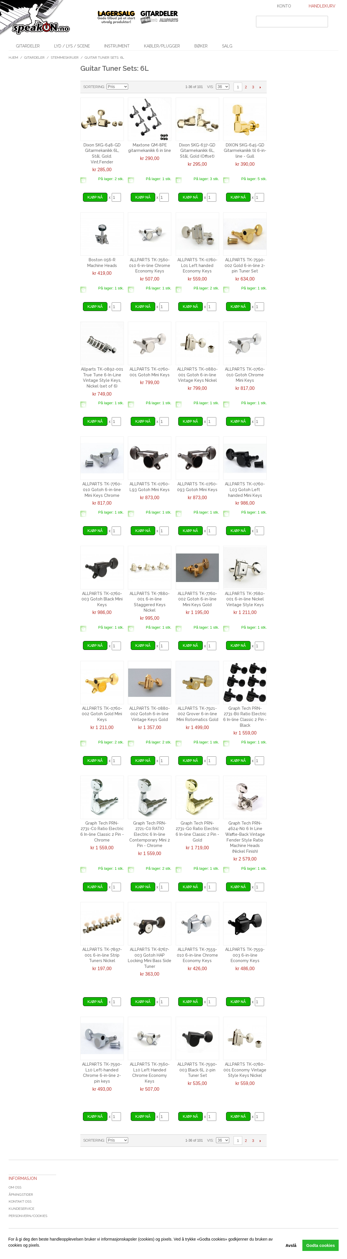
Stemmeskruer (65, 58)
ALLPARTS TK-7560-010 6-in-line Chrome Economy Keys (149, 265)
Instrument (117, 46)
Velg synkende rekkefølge (133, 87)
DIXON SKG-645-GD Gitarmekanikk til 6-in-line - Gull (245, 151)
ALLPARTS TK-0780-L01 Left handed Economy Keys (197, 265)
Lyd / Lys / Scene (72, 46)
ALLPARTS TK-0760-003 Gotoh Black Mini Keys (102, 599)
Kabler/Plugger (162, 46)
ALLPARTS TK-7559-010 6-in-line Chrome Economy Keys (197, 955)
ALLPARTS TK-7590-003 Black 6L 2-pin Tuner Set (197, 1070)
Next (260, 87)
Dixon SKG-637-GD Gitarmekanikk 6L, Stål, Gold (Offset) (197, 151)
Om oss (15, 1187)
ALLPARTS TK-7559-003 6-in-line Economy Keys (245, 955)
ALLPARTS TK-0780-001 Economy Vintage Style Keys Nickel (244, 1070)
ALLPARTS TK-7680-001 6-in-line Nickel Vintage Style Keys (245, 599)
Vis (210, 87)
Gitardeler (28, 46)
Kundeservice (21, 1209)
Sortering (93, 87)
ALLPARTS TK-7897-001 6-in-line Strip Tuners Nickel (102, 955)
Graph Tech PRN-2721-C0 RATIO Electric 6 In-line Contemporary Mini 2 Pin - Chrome (149, 834)
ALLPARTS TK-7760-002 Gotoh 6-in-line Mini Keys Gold (197, 599)
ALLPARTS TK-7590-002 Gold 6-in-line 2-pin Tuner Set (245, 265)
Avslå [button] (290, 1245)
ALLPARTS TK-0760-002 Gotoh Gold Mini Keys (102, 714)
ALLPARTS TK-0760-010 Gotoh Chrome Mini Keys (245, 375)
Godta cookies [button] (320, 1245)
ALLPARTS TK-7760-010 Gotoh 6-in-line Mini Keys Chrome (102, 489)
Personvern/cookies (28, 1216)
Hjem (13, 58)
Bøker (201, 46)
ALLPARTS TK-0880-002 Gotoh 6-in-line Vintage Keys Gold (149, 714)
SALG (227, 46)
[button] (9, 1252)
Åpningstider (21, 1195)
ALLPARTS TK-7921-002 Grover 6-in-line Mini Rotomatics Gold (197, 714)
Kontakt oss (20, 1201)
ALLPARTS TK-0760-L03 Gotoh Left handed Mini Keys (245, 489)
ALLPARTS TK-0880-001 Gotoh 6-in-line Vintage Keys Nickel (197, 375)
